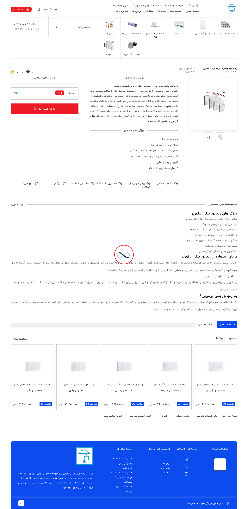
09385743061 (25, 24)
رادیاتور (129, 491)
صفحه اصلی (193, 11)
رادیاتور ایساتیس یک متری (169, 385)
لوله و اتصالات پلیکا (113, 416)
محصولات (175, 11)
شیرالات (128, 482)
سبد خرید (21, 9)
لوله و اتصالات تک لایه (207, 416)
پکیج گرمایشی (182, 416)
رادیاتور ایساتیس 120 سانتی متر (215, 385)
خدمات (162, 11)
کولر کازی (163, 416)
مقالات (149, 11)
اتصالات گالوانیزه (124, 486)
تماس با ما (122, 11)
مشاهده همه (20, 339)
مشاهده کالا (228, 404)
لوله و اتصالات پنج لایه (140, 416)
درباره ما (136, 11)
